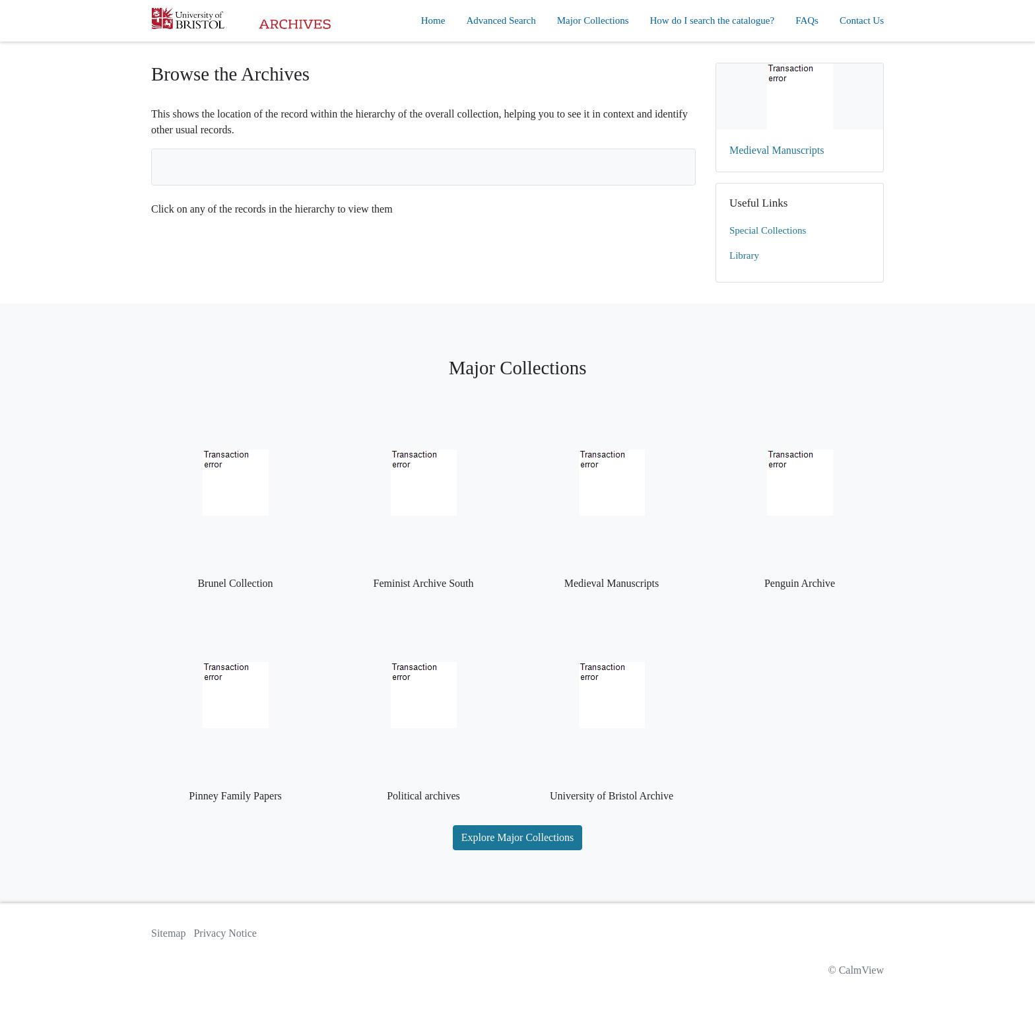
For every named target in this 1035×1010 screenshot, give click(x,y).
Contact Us (862, 20)
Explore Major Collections (517, 837)
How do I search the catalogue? (712, 20)
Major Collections (593, 20)
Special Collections (767, 230)
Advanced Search (500, 20)
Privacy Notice (225, 933)
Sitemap (168, 933)
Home (433, 20)
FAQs (806, 20)
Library (744, 255)
